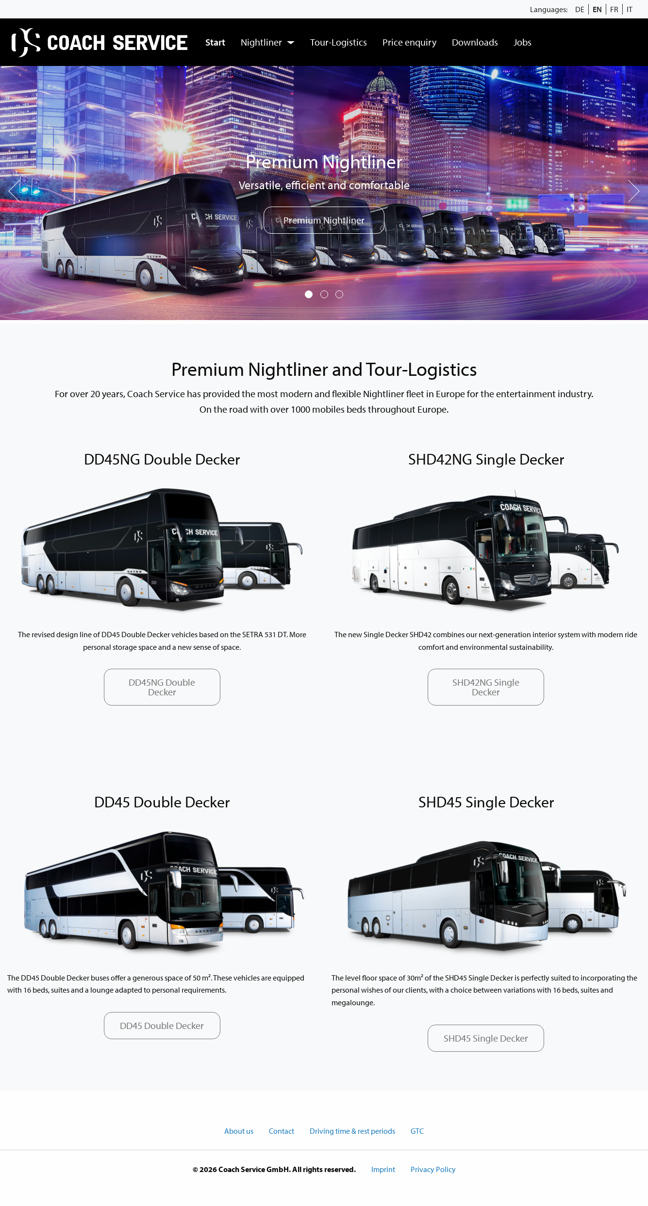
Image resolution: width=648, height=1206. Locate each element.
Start (215, 42)
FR (614, 9)
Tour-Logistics (338, 42)
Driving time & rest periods (352, 1131)
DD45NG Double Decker (162, 687)
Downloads (475, 42)
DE (579, 9)
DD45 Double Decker (162, 1025)
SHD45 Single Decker (486, 1038)
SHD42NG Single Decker (485, 687)
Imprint (383, 1169)
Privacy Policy (433, 1169)
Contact (281, 1131)
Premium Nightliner (324, 220)
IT (629, 9)
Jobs (523, 42)
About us (238, 1131)
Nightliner (261, 42)
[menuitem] (101, 42)
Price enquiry (409, 42)
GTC (417, 1131)
